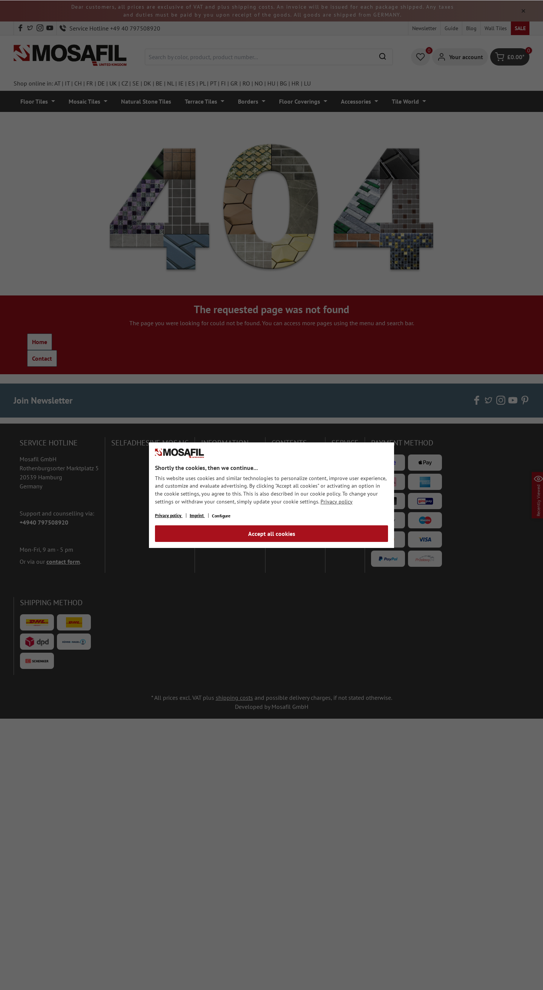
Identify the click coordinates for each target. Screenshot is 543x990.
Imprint (197, 515)
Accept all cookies (271, 533)
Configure (221, 516)
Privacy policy (337, 501)
